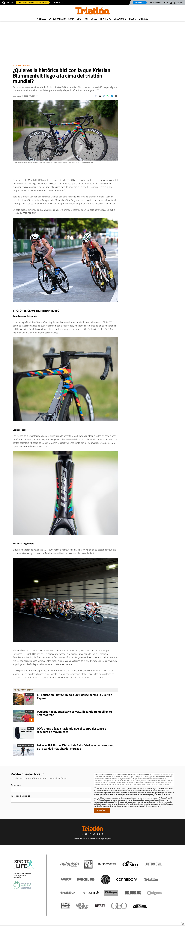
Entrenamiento (57, 18)
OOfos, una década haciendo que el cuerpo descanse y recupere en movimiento (71, 730)
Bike (79, 18)
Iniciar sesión (155, 2)
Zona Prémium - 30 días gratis (33, 2)
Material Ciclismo (21, 65)
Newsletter (58, 3)
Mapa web (108, 838)
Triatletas (105, 18)
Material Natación (25, 745)
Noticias (41, 18)
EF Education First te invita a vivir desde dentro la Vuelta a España (74, 696)
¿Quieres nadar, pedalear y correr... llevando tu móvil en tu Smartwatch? (74, 713)
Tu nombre (16, 785)
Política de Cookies (149, 780)
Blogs (132, 18)
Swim (71, 18)
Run (86, 18)
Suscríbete (139, 2)
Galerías (143, 18)
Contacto (76, 838)
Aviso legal (100, 838)
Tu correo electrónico (20, 796)
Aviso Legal (119, 780)
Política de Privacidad (132, 780)
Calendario (120, 18)
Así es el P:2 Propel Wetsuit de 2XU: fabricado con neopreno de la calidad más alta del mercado (75, 747)
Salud (94, 18)
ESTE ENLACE (29, 213)
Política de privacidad (87, 838)
